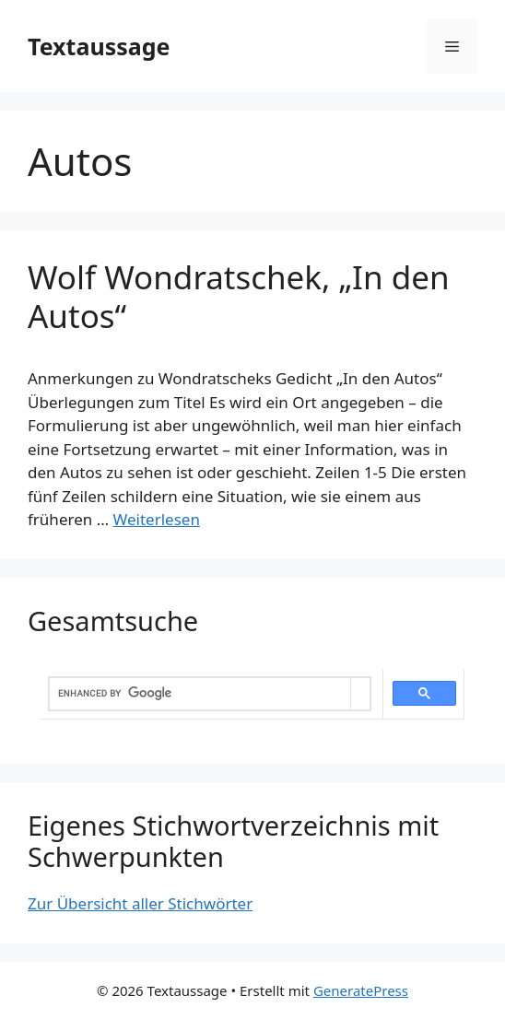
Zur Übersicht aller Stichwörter (140, 903)
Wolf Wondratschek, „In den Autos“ (239, 296)
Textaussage (99, 46)
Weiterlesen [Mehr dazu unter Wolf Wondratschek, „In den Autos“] (156, 519)
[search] (200, 694)
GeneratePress (360, 990)
